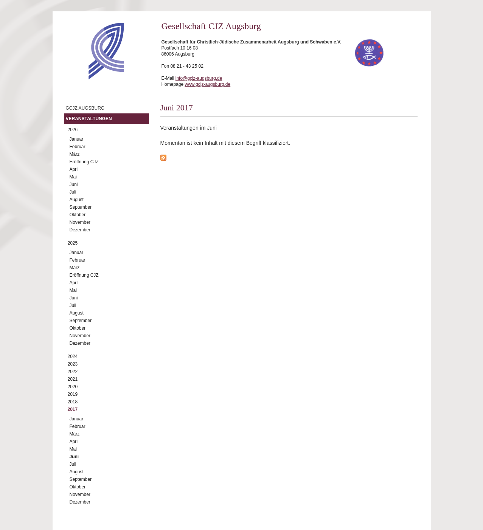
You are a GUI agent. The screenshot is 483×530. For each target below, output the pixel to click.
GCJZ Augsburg (85, 108)
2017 (73, 409)
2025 (73, 243)
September (81, 207)
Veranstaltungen (89, 118)
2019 (73, 394)
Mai (73, 177)
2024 (73, 356)
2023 (73, 364)
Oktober (78, 214)
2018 (73, 401)
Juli (73, 192)
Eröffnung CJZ (84, 161)
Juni (74, 184)
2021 (73, 379)
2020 (73, 386)
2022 (73, 371)
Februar (77, 146)
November (80, 222)
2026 (73, 129)
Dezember (80, 229)
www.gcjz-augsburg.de (207, 84)
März (75, 154)
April (74, 169)
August (77, 199)
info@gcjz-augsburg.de (198, 78)
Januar (77, 139)
